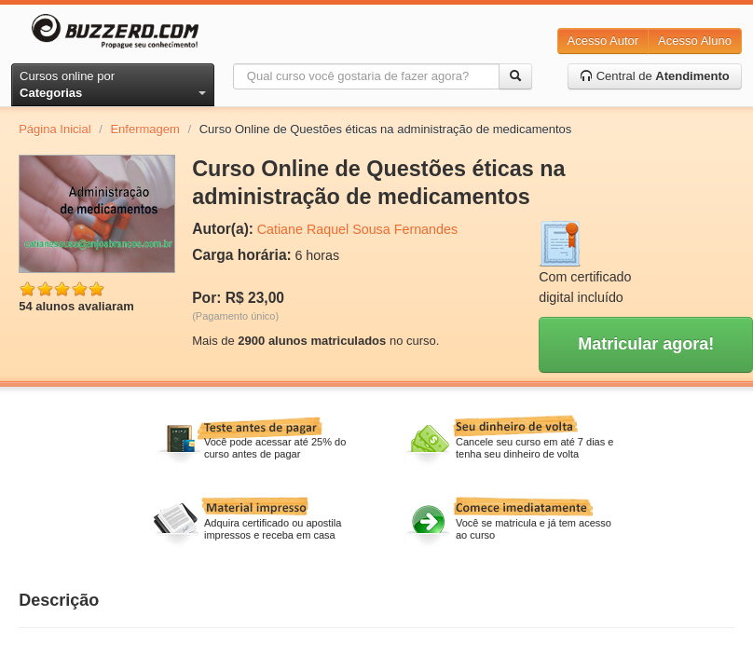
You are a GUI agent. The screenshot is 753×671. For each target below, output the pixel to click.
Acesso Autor (603, 41)
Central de (655, 76)
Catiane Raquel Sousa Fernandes (357, 229)
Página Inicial (54, 129)
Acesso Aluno (695, 41)
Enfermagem (144, 129)
